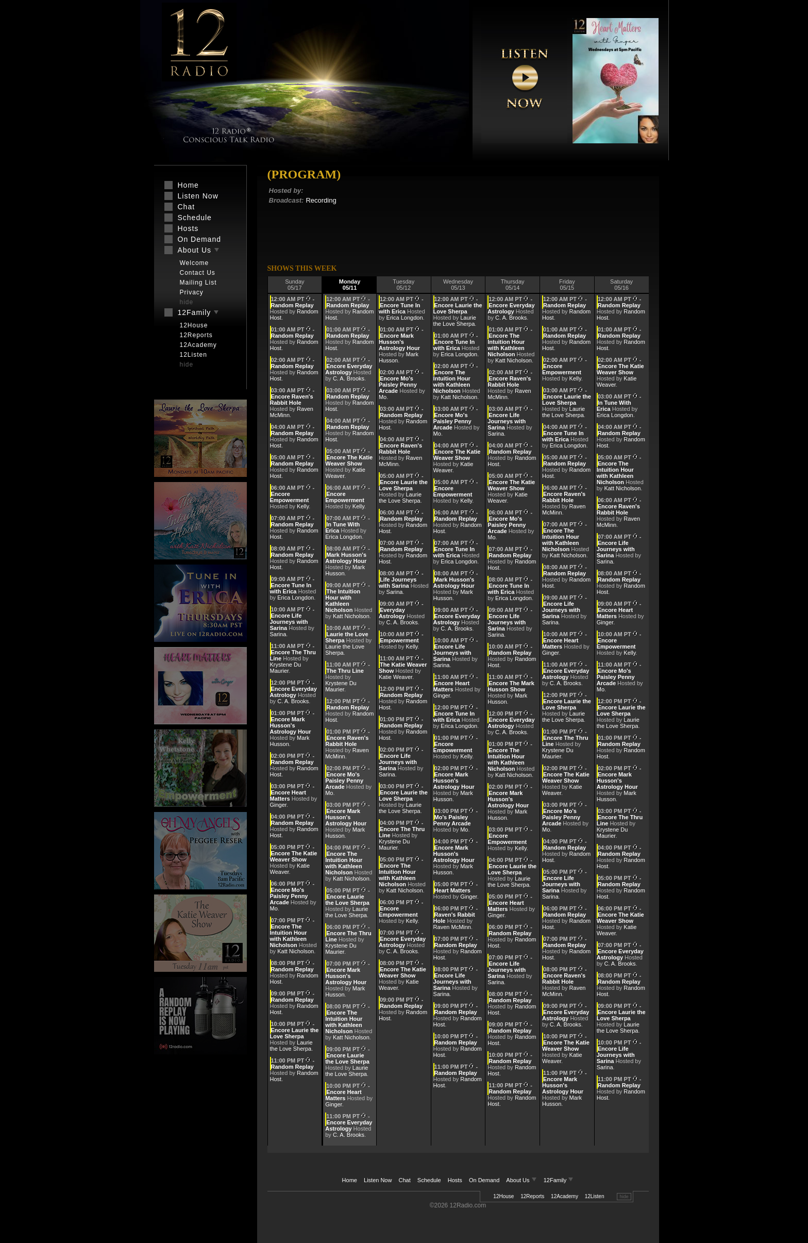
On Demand (484, 1180)
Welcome (194, 263)
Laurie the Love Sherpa (291, 1045)
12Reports (532, 1196)
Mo (274, 908)
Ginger (278, 805)
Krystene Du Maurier (285, 667)
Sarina (278, 634)
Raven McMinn (452, 927)
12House (503, 1196)
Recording (321, 200)
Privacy (192, 292)
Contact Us (197, 272)
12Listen (594, 1196)
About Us (522, 1180)
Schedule (429, 1180)
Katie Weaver (395, 677)
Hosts (455, 1180)
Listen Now (378, 1180)
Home (349, 1180)
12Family (559, 1180)
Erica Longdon (295, 597)
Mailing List (198, 282)
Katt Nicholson (295, 951)
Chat (405, 1180)
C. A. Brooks (293, 701)
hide (623, 1196)
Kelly (303, 506)
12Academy (564, 1196)
